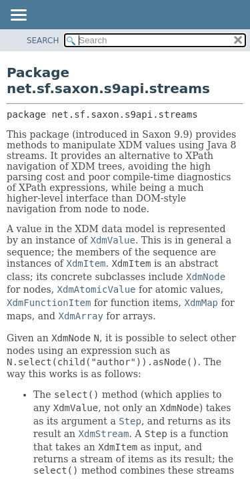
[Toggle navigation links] (18, 16)
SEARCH (43, 40)
